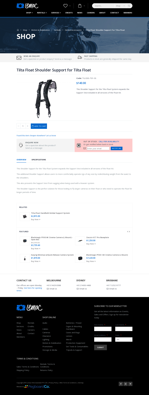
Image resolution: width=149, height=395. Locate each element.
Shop (28, 12)
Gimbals (57, 30)
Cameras (46, 330)
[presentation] (128, 231)
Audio (44, 320)
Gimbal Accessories (73, 30)
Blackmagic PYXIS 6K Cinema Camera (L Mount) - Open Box (52, 238)
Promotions (47, 344)
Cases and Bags (73, 330)
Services (55, 12)
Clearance (46, 333)
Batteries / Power (74, 320)
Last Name (120, 322)
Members (128, 12)
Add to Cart (40, 126)
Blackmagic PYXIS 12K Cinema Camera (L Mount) (107, 255)
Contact (114, 12)
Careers (91, 12)
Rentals (41, 12)
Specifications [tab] (39, 160)
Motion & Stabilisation (40, 30)
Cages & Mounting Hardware (74, 325)
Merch (68, 337)
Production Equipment (75, 340)
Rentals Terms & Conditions (47, 362)
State (118, 333)
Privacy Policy (53, 380)
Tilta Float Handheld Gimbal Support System (50, 213)
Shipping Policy (23, 367)
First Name (99, 322)
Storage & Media (49, 347)
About (102, 12)
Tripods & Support (74, 347)
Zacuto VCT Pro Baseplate (97, 237)
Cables (45, 326)
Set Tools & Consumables (77, 344)
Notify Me (116, 148)
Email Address (101, 333)
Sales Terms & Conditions (28, 364)
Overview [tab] (21, 160)
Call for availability (109, 141)
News (79, 12)
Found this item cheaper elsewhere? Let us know (36, 135)
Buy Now (36, 219)
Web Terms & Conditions (68, 380)
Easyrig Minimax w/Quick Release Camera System (52, 255)
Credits (69, 12)
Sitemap (80, 380)
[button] (67, 6)
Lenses (69, 333)
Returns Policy (46, 367)
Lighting (45, 337)
